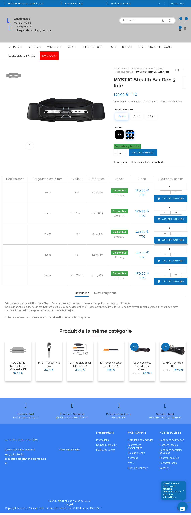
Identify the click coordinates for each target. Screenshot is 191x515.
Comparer (121, 162)
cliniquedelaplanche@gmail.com (34, 30)
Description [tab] (82, 293)
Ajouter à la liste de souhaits (147, 162)
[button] (177, 3)
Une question (23, 26)
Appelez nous (22, 19)
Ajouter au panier (143, 152)
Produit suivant (183, 70)
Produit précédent (175, 70)
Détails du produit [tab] (105, 293)
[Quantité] (120, 152)
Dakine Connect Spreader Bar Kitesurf (142, 366)
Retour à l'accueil (179, 70)
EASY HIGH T (95, 508)
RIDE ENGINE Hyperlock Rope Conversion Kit (18, 366)
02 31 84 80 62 (22, 22)
